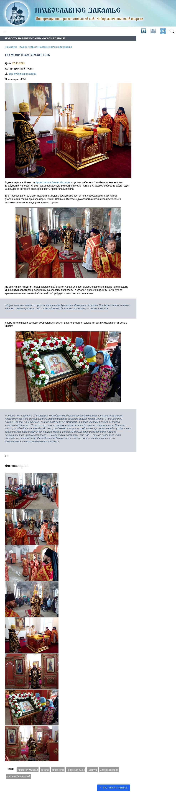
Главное (23, 47)
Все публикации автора (22, 73)
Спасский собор (109, 769)
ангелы (45, 769)
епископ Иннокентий (18, 776)
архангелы (58, 769)
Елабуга (92, 769)
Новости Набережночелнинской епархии (50, 47)
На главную (11, 47)
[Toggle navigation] (4, 31)
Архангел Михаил (28, 769)
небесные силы (76, 769)
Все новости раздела (113, 787)
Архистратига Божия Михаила (52, 182)
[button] (172, 31)
